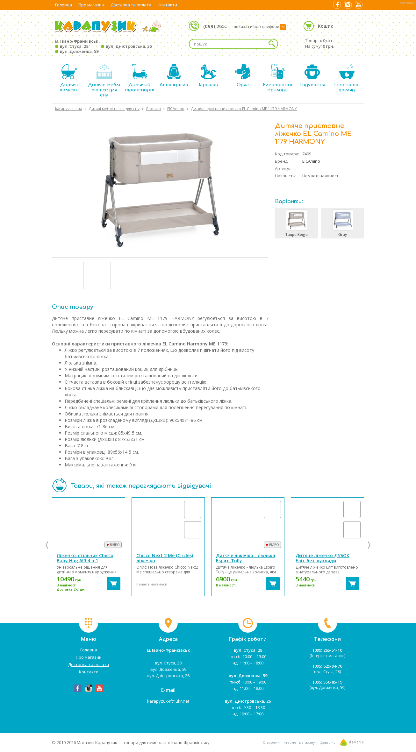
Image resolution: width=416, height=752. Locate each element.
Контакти (167, 5)
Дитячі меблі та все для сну (104, 80)
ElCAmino (311, 161)
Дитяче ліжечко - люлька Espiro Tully (245, 558)
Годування (312, 75)
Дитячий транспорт (139, 78)
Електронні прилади (277, 78)
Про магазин (91, 5)
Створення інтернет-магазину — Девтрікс (299, 742)
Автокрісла (174, 75)
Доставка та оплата (131, 5)
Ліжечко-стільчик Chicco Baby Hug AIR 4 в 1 (85, 558)
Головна (63, 5)
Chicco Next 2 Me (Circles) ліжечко (164, 558)
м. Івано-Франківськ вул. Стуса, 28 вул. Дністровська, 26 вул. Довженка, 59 (103, 46)
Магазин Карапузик (97, 742)
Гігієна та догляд (347, 78)
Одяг (242, 75)
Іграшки (208, 75)
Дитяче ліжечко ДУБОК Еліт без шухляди (322, 558)
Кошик (325, 26)
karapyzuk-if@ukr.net (168, 701)
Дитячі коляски (69, 78)
